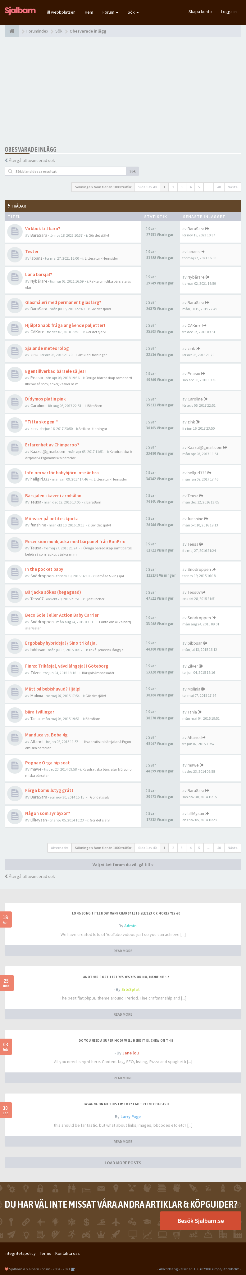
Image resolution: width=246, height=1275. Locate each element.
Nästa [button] (233, 187)
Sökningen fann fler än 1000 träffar (103, 187)
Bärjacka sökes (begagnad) (53, 592)
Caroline (38, 405)
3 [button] (182, 187)
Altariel (36, 741)
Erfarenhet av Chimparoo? (52, 445)
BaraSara (38, 235)
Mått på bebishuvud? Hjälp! (52, 689)
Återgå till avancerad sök (32, 160)
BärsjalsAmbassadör (98, 672)
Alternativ (59, 847)
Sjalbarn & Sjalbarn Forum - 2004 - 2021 (39, 1269)
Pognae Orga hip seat (47, 763)
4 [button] (190, 187)
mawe (36, 769)
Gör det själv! (99, 235)
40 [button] (219, 187)
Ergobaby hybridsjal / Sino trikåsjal (61, 643)
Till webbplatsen (60, 12)
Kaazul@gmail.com (47, 451)
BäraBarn (94, 405)
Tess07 (36, 599)
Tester (32, 251)
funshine (38, 525)
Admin (130, 925)
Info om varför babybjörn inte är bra (62, 473)
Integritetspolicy (20, 1253)
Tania (35, 718)
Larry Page (131, 1116)
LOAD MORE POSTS (123, 1162)
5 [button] (199, 187)
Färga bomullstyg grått (49, 790)
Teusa (35, 502)
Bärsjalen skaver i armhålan (53, 496)
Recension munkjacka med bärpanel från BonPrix (75, 541)
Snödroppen (42, 576)
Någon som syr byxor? (47, 813)
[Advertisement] (123, 91)
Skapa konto (200, 11)
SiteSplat (130, 989)
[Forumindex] (12, 31)
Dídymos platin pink (45, 399)
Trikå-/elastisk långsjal (107, 649)
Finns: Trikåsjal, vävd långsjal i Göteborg (66, 666)
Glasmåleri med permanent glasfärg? (63, 302)
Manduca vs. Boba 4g (46, 735)
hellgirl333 (39, 479)
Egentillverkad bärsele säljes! (55, 371)
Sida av (147, 187)
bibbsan (37, 649)
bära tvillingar (39, 712)
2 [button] (173, 187)
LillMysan (38, 820)
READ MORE (123, 950)
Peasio (36, 377)
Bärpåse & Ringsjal (109, 576)
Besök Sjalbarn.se (200, 1220)
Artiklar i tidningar (92, 354)
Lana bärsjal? (38, 274)
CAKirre (37, 331)
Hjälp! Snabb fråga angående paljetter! (65, 325)
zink (34, 354)
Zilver (35, 672)
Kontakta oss (67, 1253)
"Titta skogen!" (41, 422)
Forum (110, 12)
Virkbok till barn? (42, 228)
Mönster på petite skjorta (52, 518)
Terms (45, 1253)
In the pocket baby (44, 569)
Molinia (36, 695)
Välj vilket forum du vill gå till (123, 864)
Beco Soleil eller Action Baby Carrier (62, 615)
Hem (89, 12)
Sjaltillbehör (94, 599)
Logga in (229, 11)
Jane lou (130, 1053)
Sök (133, 12)
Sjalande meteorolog (47, 348)
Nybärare (39, 281)
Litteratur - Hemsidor (101, 258)
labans (36, 258)
